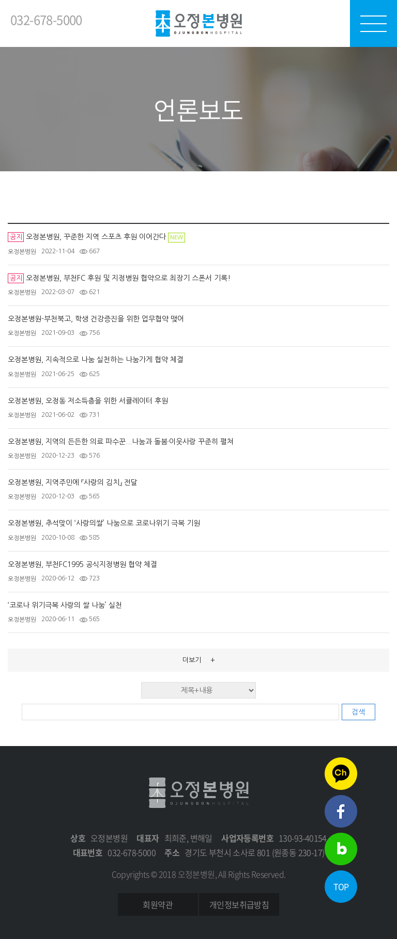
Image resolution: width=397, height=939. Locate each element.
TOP (341, 886)
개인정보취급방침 (239, 904)
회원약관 (158, 904)
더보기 (198, 659)
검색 (358, 712)
